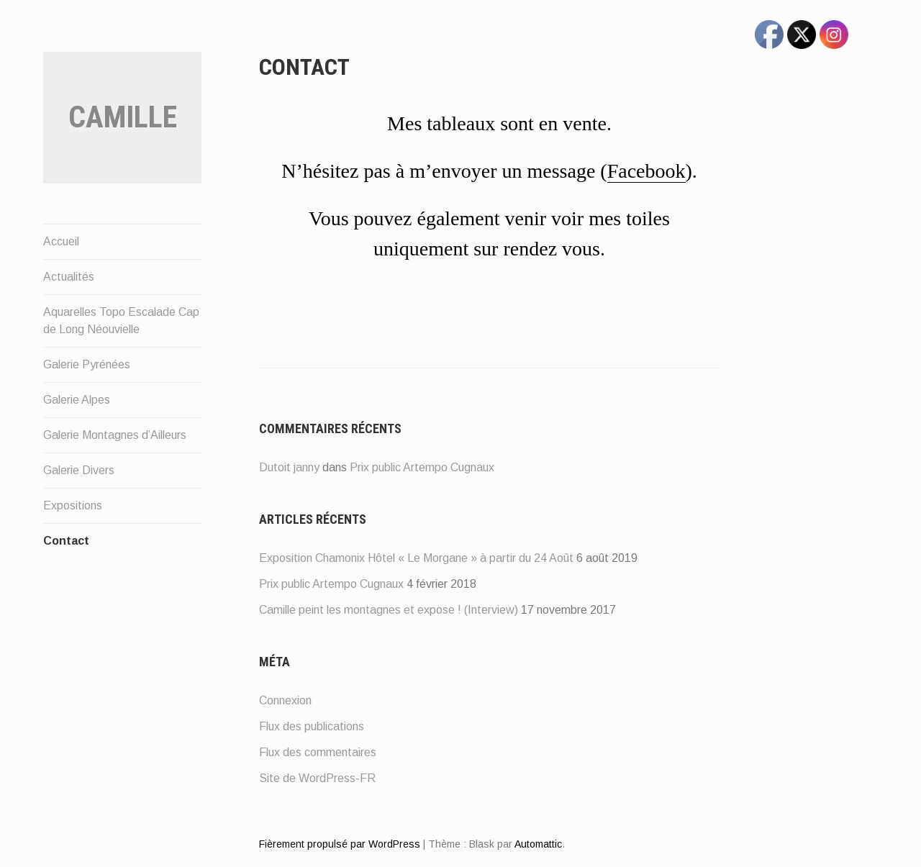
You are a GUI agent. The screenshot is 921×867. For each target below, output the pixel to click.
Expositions (72, 505)
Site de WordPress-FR (317, 778)
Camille (122, 117)
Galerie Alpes (76, 400)
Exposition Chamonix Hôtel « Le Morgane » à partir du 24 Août (416, 558)
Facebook (646, 171)
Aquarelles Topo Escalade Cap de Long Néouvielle (121, 320)
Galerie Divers (78, 470)
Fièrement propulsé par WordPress (339, 844)
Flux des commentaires (317, 752)
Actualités (68, 277)
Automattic (538, 844)
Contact (66, 541)
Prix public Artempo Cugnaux (422, 467)
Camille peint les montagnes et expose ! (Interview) (388, 610)
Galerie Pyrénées (86, 364)
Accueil (61, 241)
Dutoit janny (289, 467)
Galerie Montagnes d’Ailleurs (114, 435)
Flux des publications (311, 726)
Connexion (285, 700)
